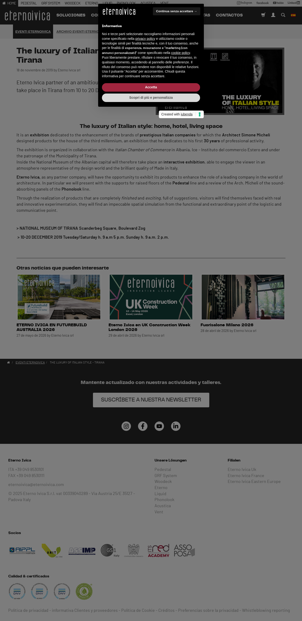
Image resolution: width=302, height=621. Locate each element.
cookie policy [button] (180, 308)
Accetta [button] (151, 342)
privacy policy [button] (145, 294)
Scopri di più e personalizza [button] (151, 353)
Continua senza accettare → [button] (176, 266)
